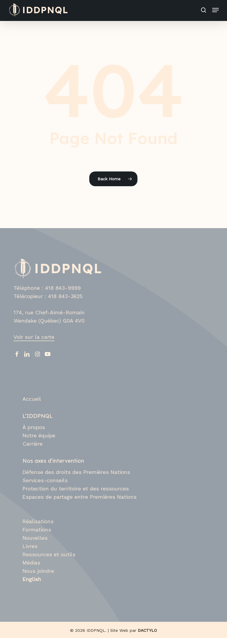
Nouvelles (35, 538)
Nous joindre (38, 571)
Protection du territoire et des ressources (75, 488)
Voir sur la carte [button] (34, 337)
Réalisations (37, 521)
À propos (33, 427)
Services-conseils (45, 480)
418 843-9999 (63, 288)
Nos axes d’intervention (53, 460)
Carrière (32, 444)
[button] (215, 10)
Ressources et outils (48, 554)
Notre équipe (38, 435)
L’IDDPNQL (37, 416)
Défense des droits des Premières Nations (76, 472)
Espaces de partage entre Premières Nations (79, 497)
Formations (36, 529)
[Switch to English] (117, 579)
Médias (31, 563)
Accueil (31, 399)
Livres (30, 546)
